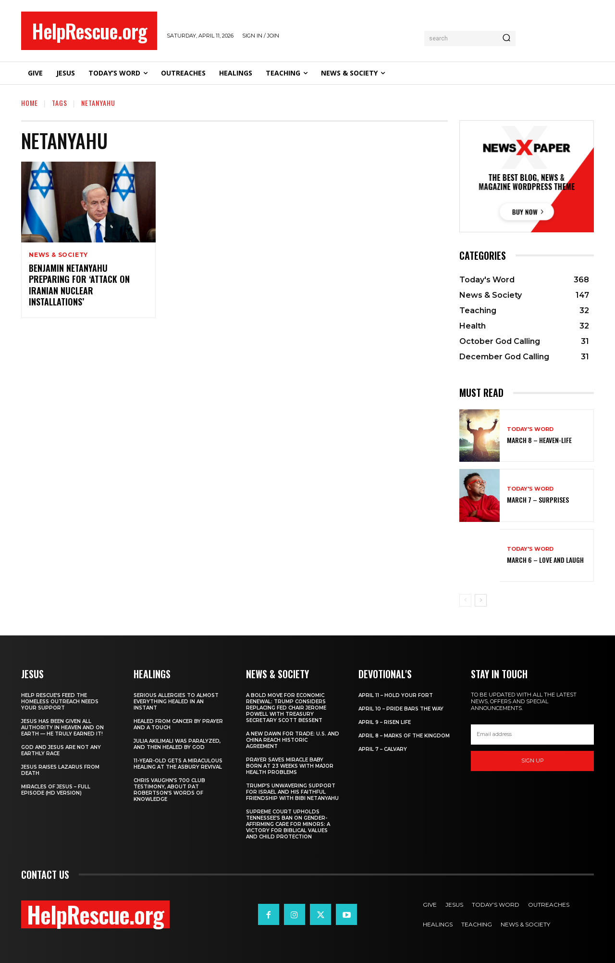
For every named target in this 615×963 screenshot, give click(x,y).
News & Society (58, 255)
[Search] (506, 38)
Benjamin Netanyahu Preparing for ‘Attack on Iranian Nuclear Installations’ (79, 285)
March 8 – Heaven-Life (539, 440)
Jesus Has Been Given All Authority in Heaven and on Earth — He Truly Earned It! (62, 727)
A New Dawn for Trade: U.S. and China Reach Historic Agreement (292, 740)
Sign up (532, 760)
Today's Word (530, 429)
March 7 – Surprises (538, 499)
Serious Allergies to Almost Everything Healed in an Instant (176, 701)
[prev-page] (465, 600)
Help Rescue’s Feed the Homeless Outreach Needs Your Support (59, 701)
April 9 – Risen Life (384, 722)
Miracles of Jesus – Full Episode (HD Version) (55, 790)
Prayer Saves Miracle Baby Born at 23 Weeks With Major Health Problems (289, 766)
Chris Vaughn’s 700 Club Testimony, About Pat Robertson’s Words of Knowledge (169, 789)
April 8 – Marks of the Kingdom (404, 736)
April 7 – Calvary (382, 749)
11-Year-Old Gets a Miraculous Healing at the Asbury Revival (178, 764)
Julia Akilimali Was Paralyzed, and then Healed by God (177, 744)
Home (29, 103)
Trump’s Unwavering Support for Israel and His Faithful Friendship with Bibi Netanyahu (292, 792)
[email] (532, 734)
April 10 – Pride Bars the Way (400, 709)
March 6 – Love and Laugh (545, 560)
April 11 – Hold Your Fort (395, 695)
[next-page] (481, 600)
